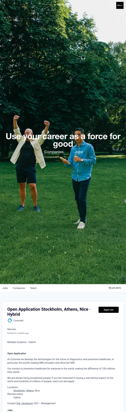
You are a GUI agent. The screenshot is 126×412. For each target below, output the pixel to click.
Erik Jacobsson (24, 403)
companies (19, 288)
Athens (30, 390)
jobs (5, 288)
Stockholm (19, 390)
